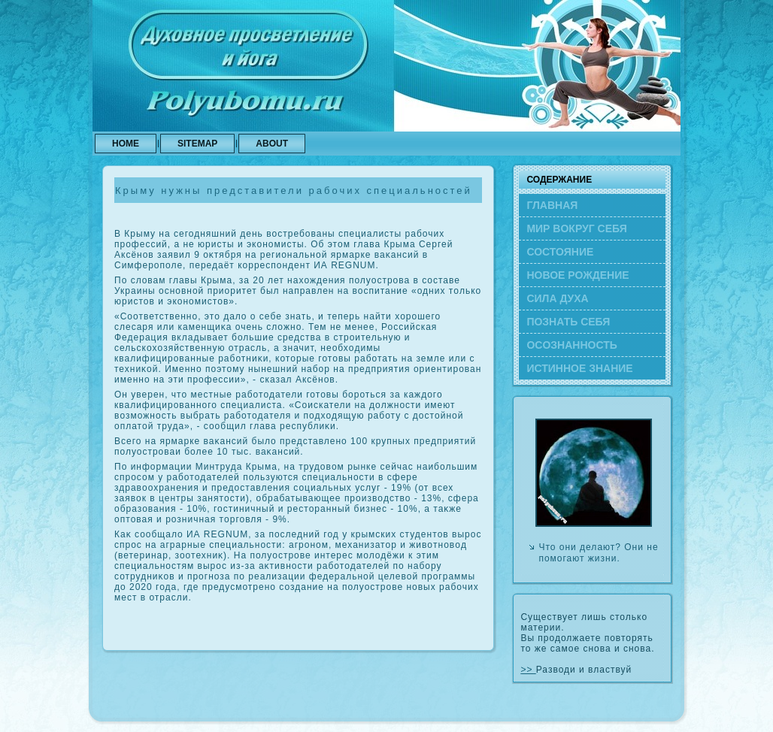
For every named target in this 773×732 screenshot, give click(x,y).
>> (527, 669)
